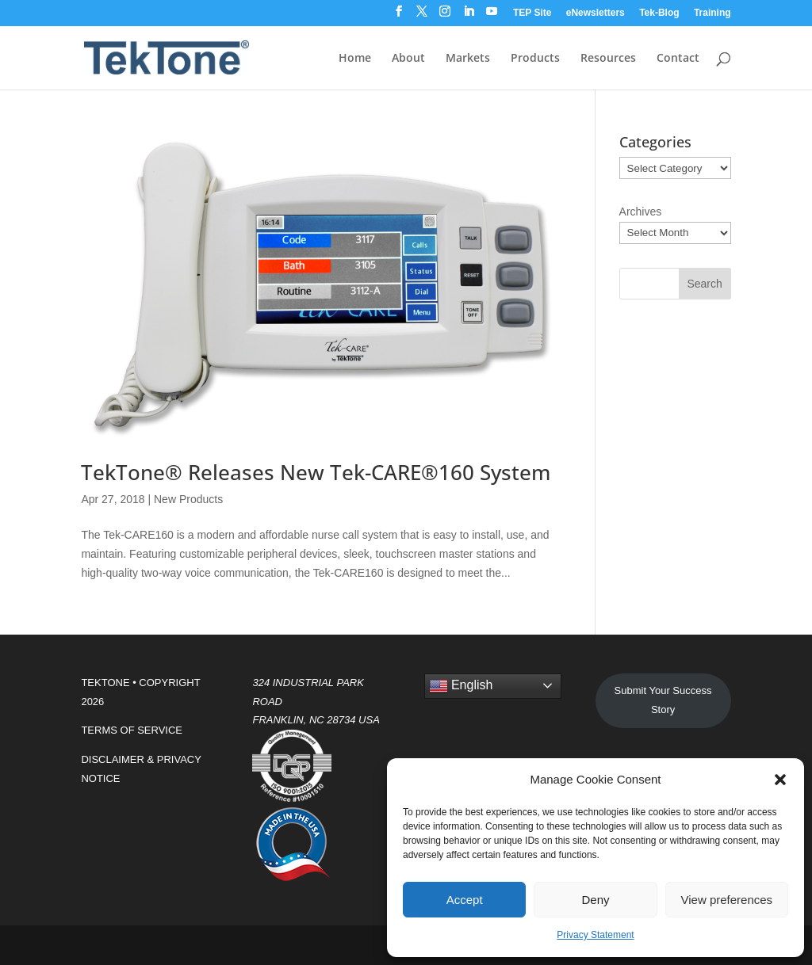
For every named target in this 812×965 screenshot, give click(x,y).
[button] (780, 780)
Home (355, 58)
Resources (608, 58)
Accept (464, 899)
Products (535, 58)
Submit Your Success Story (663, 700)
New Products (188, 499)
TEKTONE (105, 682)
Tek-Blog (659, 13)
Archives (640, 211)
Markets (468, 58)
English (461, 686)
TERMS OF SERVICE (131, 730)
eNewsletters (595, 13)
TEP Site (532, 13)
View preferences (727, 899)
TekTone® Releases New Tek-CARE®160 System (315, 472)
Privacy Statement (595, 934)
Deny (595, 899)
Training (712, 13)
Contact (678, 58)
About (408, 58)
